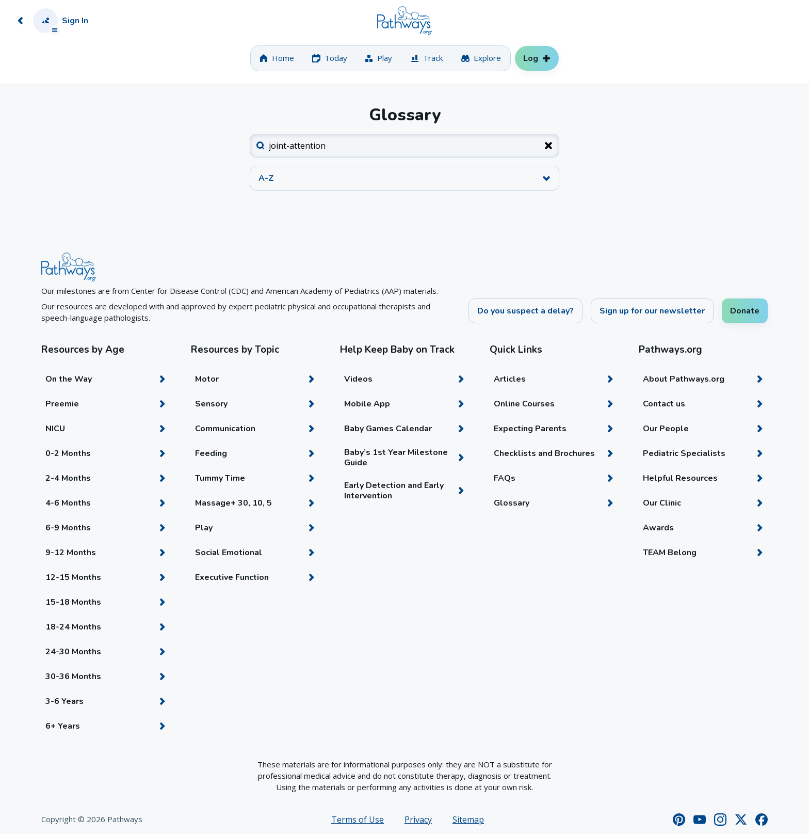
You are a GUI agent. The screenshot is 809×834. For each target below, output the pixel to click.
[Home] (404, 20)
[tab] (277, 58)
